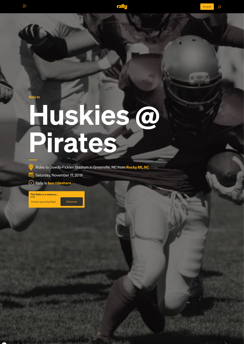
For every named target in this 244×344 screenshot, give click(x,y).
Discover (71, 201)
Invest (207, 6)
